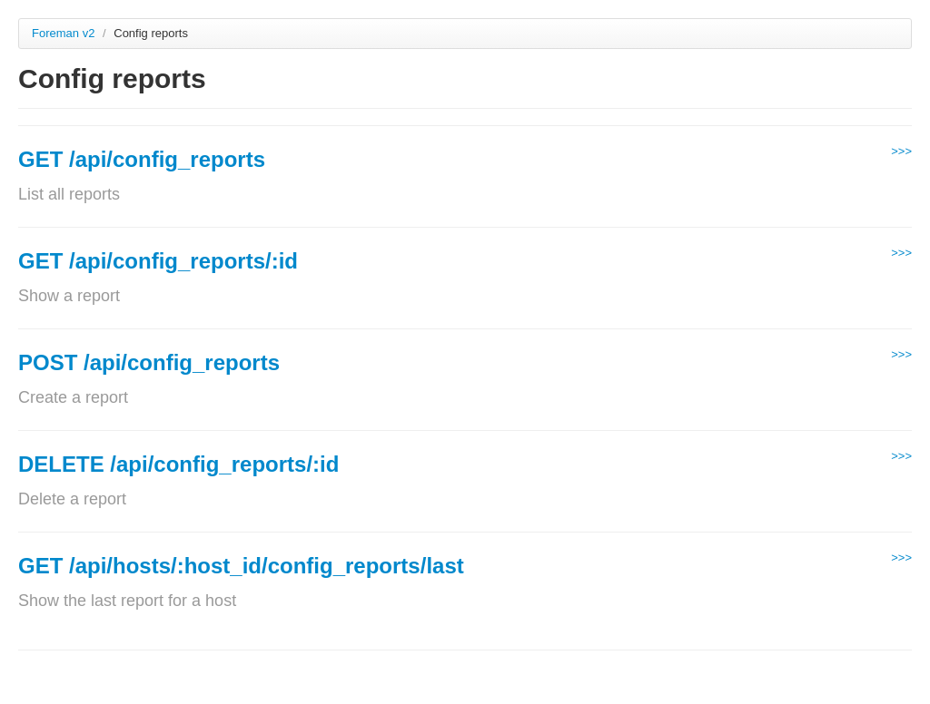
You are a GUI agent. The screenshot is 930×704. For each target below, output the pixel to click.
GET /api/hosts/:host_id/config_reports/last (241, 565)
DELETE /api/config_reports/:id (178, 464)
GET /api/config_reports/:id (158, 261)
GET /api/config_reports (141, 159)
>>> (901, 151)
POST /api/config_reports (149, 362)
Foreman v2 (63, 33)
